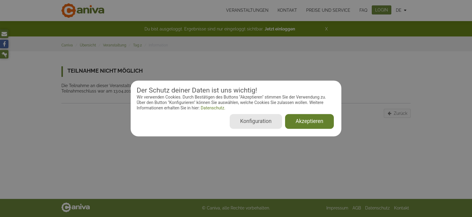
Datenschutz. (212, 107)
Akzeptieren (309, 121)
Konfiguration (256, 121)
